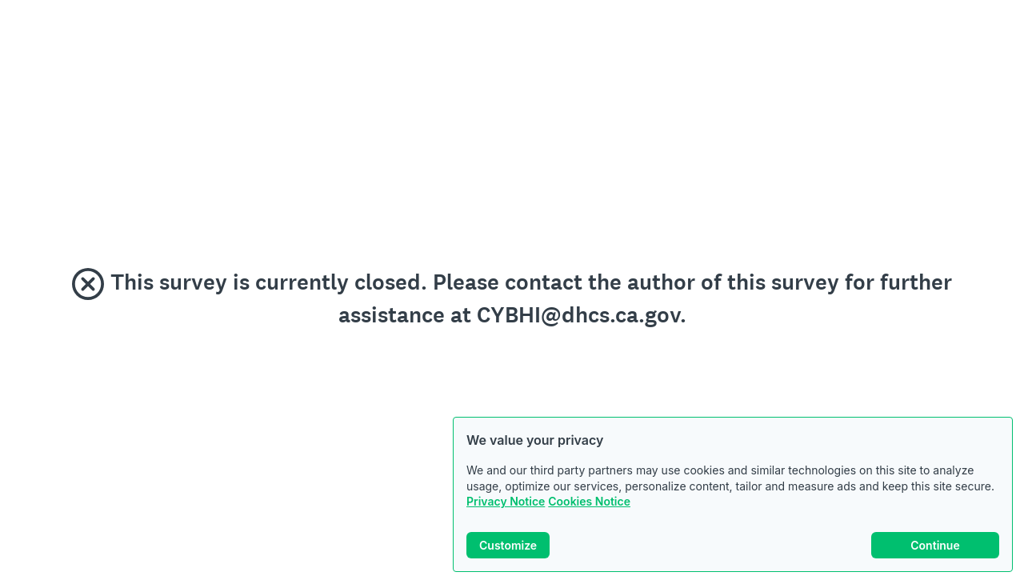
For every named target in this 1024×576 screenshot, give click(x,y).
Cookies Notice (589, 501)
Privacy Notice (505, 501)
